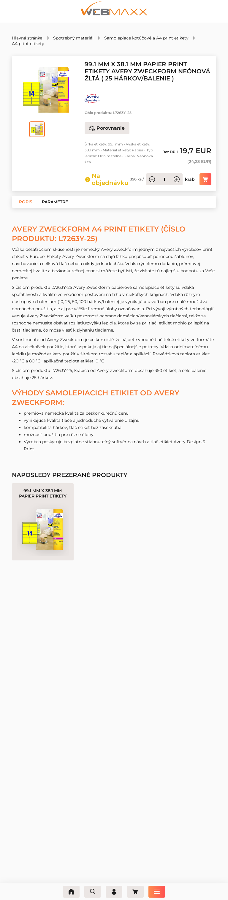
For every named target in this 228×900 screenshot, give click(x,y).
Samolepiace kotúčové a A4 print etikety (146, 38)
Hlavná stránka (27, 38)
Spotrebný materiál (73, 38)
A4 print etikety (28, 43)
